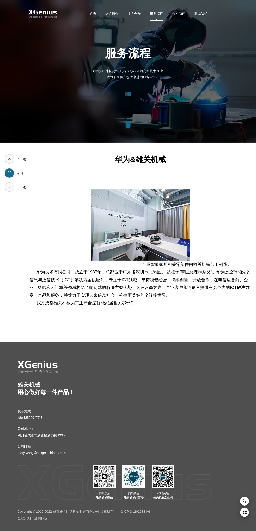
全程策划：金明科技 (32, 518)
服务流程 (156, 13)
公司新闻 (178, 13)
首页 (93, 13)
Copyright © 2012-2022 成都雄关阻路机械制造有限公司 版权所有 (66, 511)
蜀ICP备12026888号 (135, 511)
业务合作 (134, 13)
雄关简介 (112, 13)
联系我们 (201, 13)
